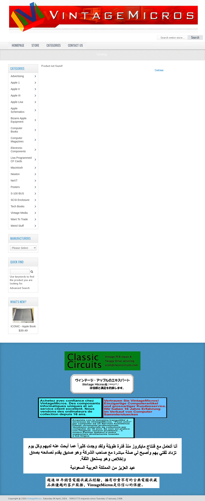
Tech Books (20, 206)
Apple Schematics (19, 110)
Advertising (19, 76)
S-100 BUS (19, 193)
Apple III (17, 95)
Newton (15, 174)
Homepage (18, 45)
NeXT (14, 180)
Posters (17, 187)
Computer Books (17, 130)
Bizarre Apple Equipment (19, 120)
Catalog (101, 54)
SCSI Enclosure (22, 199)
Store (35, 45)
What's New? (18, 302)
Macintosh (19, 167)
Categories (54, 45)
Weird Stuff (19, 225)
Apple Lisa (19, 101)
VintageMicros (34, 498)
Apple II (17, 89)
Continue (159, 70)
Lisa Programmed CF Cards (21, 159)
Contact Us (75, 45)
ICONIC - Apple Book (23, 326)
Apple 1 (17, 82)
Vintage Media (21, 212)
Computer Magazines (20, 139)
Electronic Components (20, 149)
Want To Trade (19, 219)
